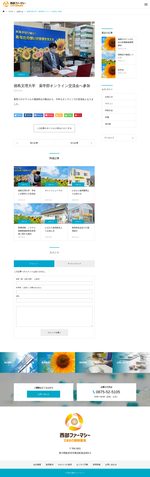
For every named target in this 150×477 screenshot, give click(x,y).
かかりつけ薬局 (65, 464)
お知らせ (21, 74)
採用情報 (97, 464)
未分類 (108, 124)
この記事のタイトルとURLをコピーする (54, 128)
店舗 (107, 117)
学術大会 (109, 110)
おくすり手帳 (82, 464)
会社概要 (37, 464)
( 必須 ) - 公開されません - (29, 287)
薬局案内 (50, 464)
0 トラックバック (74, 264)
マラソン (109, 103)
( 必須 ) (28, 279)
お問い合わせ (43, 394)
